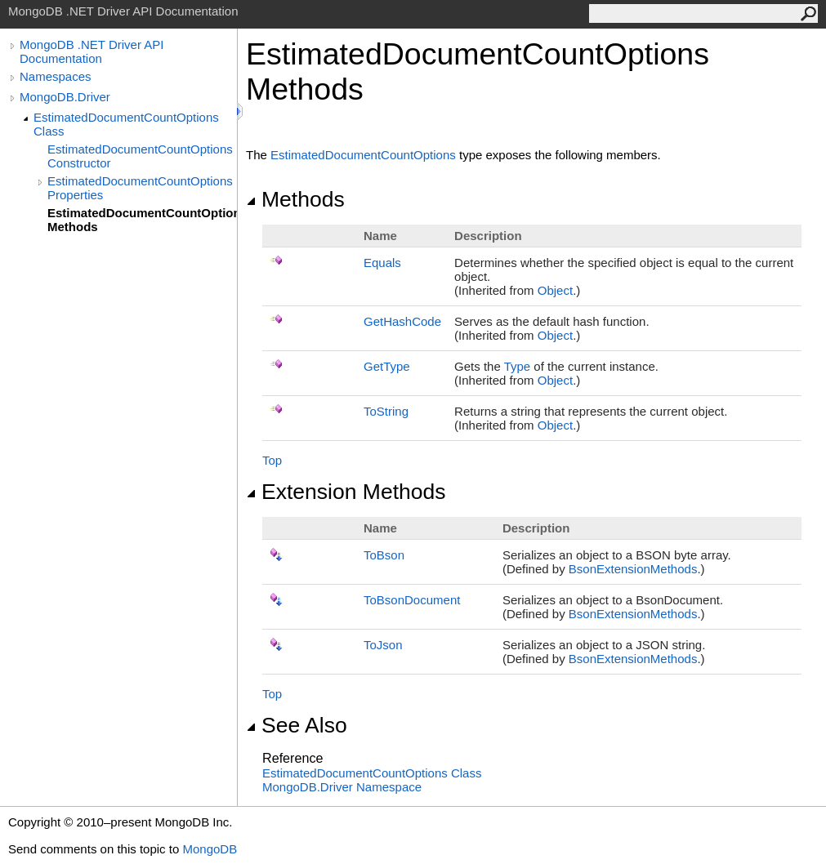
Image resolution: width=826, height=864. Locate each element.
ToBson (384, 555)
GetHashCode (402, 321)
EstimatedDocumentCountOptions (363, 155)
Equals (382, 262)
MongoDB (209, 849)
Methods (295, 199)
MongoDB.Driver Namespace (342, 787)
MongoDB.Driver (65, 97)
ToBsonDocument (412, 600)
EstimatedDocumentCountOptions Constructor (140, 156)
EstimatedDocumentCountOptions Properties (140, 188)
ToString (386, 411)
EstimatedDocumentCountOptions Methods (142, 220)
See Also (296, 725)
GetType (387, 366)
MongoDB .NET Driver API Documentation (91, 51)
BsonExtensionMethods (633, 569)
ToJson (383, 645)
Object (555, 290)
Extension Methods (346, 491)
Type (517, 366)
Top (272, 460)
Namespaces (56, 76)
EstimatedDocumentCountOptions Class (126, 124)
